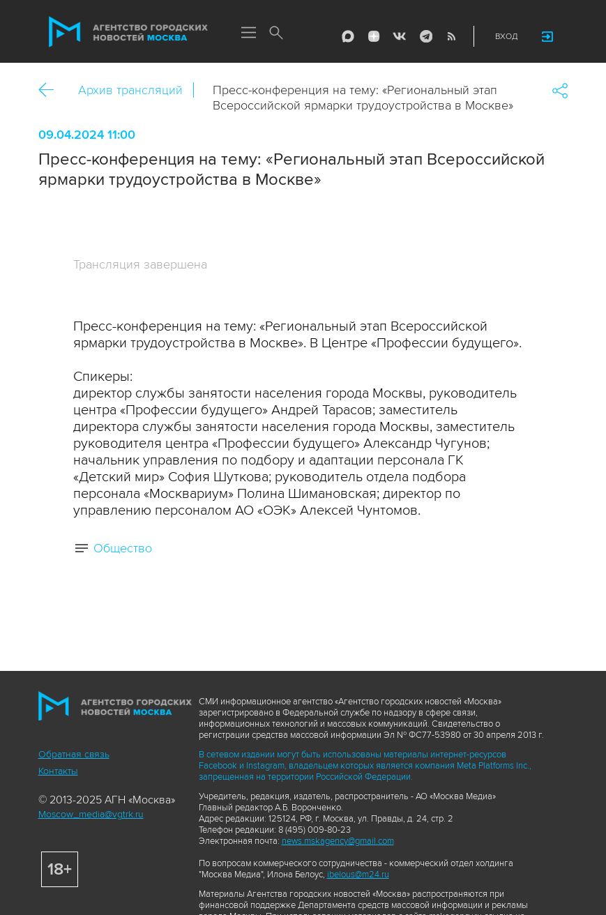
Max (348, 36)
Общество (122, 548)
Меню (249, 33)
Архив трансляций (130, 90)
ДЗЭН (373, 36)
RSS (451, 36)
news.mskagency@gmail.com (338, 841)
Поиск (276, 33)
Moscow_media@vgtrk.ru (91, 814)
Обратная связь (73, 754)
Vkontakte (399, 36)
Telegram (425, 36)
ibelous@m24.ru (358, 874)
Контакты (58, 771)
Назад (51, 90)
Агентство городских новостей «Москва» (128, 32)
